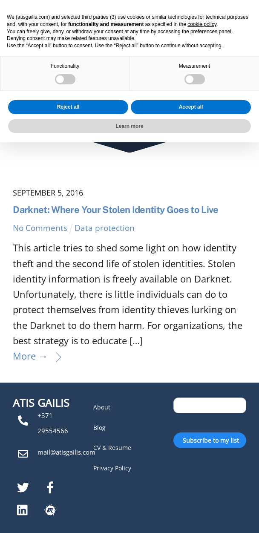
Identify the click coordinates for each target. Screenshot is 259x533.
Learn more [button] (129, 516)
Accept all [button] (191, 497)
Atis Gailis (47, 17)
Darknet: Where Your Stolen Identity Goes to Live (115, 209)
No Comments (40, 227)
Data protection (105, 227)
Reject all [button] (68, 497)
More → (30, 355)
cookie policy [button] (201, 415)
